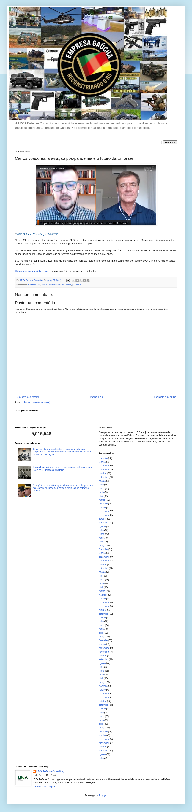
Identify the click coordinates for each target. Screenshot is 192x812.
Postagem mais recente (27, 397)
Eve (38, 285)
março (102, 500)
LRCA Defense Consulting (50, 771)
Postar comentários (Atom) (37, 402)
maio (101, 492)
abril (101, 496)
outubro (103, 473)
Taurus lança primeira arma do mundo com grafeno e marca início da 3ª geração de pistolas (62, 468)
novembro (104, 469)
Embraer (32, 285)
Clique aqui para (24, 271)
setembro (103, 477)
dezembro (104, 465)
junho (101, 488)
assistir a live (41, 271)
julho (101, 484)
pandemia (76, 285)
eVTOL (44, 285)
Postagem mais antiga (165, 397)
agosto (102, 481)
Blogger (103, 795)
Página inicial (96, 397)
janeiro (102, 462)
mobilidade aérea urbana (60, 285)
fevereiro (103, 458)
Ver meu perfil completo (44, 786)
